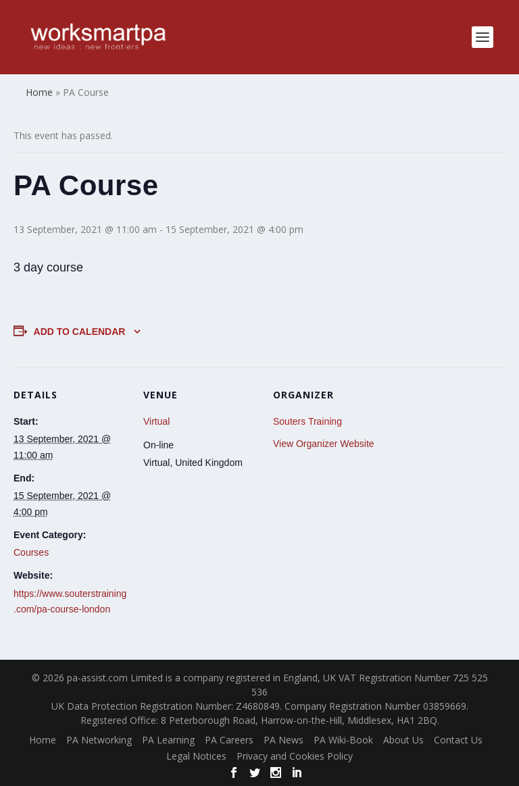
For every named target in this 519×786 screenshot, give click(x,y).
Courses (31, 552)
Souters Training (307, 421)
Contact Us (458, 739)
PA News (283, 739)
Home (42, 739)
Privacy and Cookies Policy (295, 756)
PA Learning (168, 739)
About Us (403, 739)
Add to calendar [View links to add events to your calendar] (80, 331)
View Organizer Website (323, 443)
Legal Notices (196, 756)
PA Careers (229, 739)
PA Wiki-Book (343, 739)
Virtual (156, 421)
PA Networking (99, 739)
